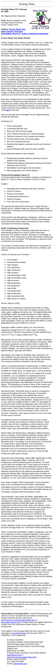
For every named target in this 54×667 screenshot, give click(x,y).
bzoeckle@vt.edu (18, 633)
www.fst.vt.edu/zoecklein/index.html (21, 657)
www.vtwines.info (14, 655)
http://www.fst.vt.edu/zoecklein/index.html (18, 620)
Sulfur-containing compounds (35, 33)
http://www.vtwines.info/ (11, 622)
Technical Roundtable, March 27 (12, 32)
